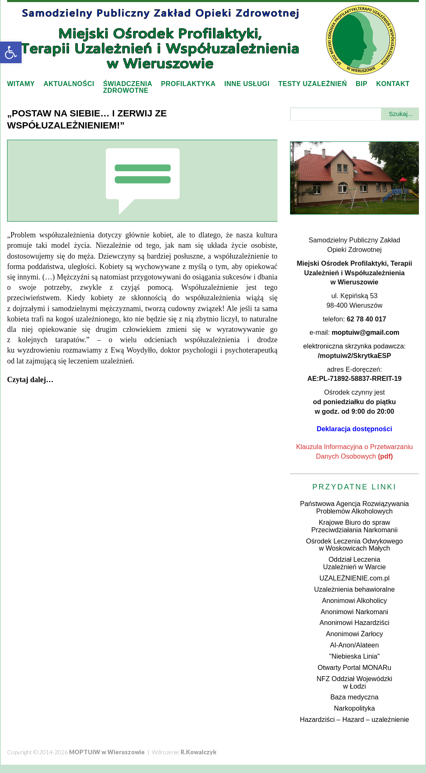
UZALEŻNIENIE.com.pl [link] (355, 578)
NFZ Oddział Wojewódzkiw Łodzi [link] (354, 682)
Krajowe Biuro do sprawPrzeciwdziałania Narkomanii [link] (354, 526)
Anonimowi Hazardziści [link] (354, 622)
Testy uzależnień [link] (312, 83)
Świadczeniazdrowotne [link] (127, 87)
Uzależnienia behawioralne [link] (354, 589)
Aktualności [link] (69, 83)
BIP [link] (361, 83)
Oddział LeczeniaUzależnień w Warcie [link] (354, 563)
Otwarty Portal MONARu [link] (354, 667)
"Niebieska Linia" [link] (354, 656)
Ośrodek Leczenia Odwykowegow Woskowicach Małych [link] (354, 544)
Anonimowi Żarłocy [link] (354, 633)
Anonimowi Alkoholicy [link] (354, 600)
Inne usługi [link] (247, 83)
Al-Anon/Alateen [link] (354, 645)
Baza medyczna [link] (354, 697)
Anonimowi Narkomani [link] (354, 611)
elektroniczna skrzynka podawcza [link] (353, 346)
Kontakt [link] (393, 83)
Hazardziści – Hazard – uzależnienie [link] (354, 719)
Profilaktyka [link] (188, 83)
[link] (11, 52)
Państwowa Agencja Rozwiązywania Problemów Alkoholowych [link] (354, 507)
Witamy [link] (21, 83)
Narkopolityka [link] (354, 708)
